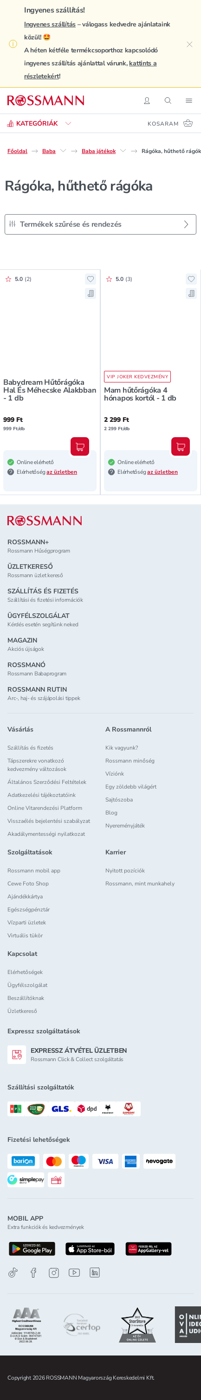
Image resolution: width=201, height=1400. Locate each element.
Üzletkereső (22, 1011)
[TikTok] (13, 1273)
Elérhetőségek (25, 972)
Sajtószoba (119, 799)
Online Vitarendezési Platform (44, 808)
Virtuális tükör (25, 935)
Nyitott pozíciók (125, 870)
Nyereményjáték (125, 825)
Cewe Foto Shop (28, 883)
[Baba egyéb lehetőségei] (63, 150)
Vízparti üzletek (26, 922)
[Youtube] (74, 1273)
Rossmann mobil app (33, 870)
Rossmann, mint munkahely (140, 883)
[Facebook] (33, 1273)
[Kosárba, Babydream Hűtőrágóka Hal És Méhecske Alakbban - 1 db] (80, 446)
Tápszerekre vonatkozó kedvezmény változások (36, 765)
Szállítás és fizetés (30, 747)
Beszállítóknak (25, 998)
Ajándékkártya (25, 896)
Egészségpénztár (28, 909)
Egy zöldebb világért (130, 786)
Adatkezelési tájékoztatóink (41, 795)
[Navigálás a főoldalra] (45, 100)
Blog (111, 812)
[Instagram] (53, 1273)
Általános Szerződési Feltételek (46, 782)
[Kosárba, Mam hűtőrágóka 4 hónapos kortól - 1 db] (180, 446)
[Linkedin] (94, 1272)
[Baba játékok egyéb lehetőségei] (123, 150)
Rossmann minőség (130, 760)
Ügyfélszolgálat (27, 985)
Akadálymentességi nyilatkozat (46, 834)
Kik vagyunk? (121, 747)
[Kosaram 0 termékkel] (170, 123)
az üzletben (61, 472)
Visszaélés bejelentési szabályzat (48, 821)
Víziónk (114, 773)
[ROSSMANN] (44, 520)
